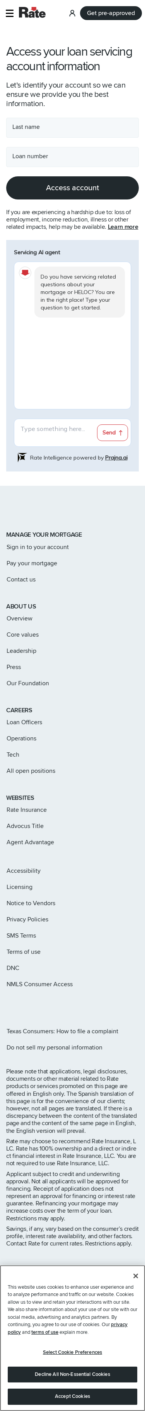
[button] (9, 13)
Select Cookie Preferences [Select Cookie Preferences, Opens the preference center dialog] (72, 1352)
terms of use (44, 1332)
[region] (72, 1338)
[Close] (135, 1275)
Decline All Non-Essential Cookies (72, 1374)
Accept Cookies (72, 1396)
